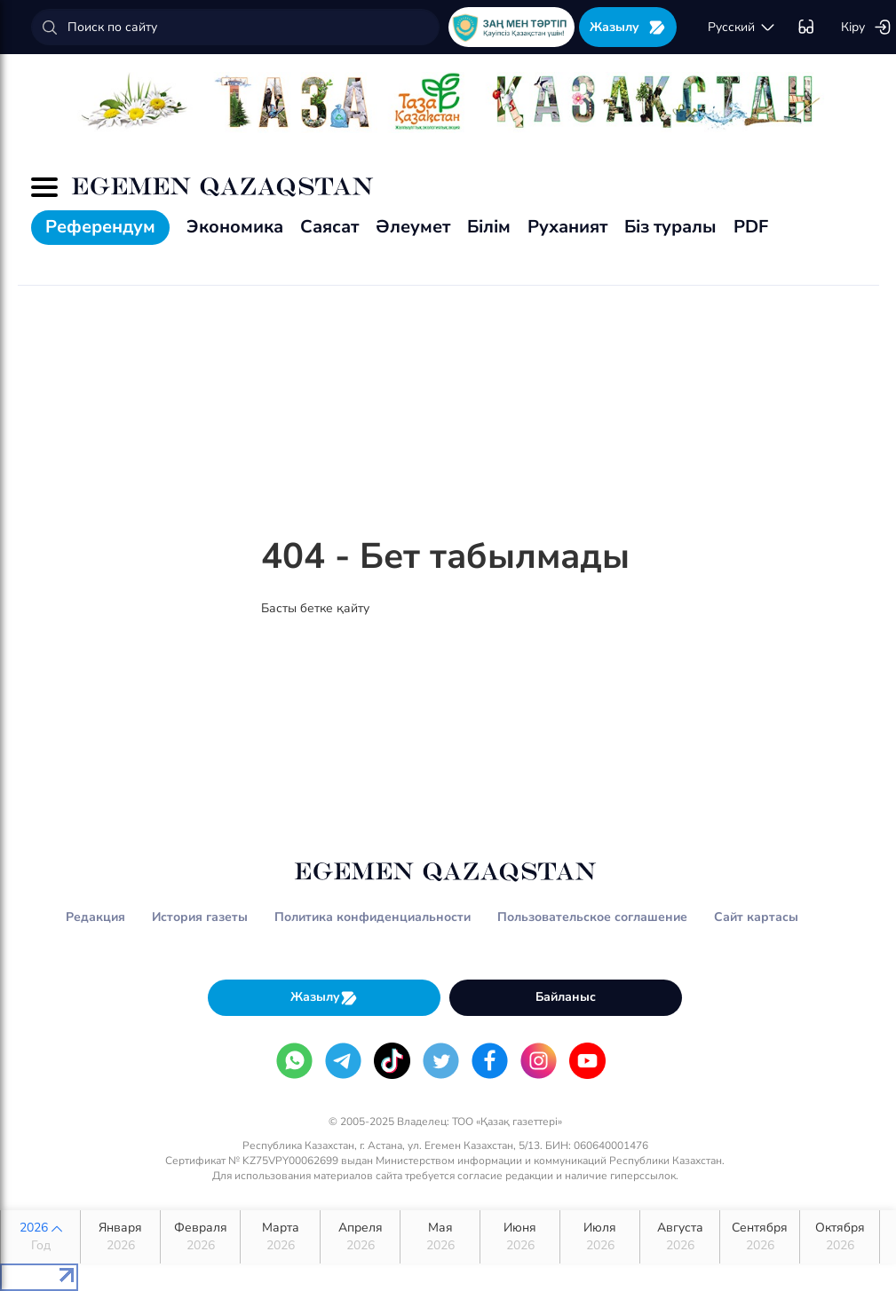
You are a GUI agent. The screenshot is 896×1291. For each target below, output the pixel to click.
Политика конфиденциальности (372, 917)
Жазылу (628, 27)
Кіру (866, 27)
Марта (280, 1237)
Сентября (759, 1237)
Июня (520, 1237)
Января (120, 1237)
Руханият (567, 227)
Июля (599, 1237)
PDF (750, 227)
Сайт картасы (756, 917)
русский (742, 27)
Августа (679, 1237)
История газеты (200, 917)
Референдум (100, 227)
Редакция (95, 917)
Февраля (200, 1237)
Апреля (360, 1237)
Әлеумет (413, 227)
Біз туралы (670, 227)
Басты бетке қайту (315, 608)
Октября (839, 1237)
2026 (40, 1237)
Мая (440, 1237)
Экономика (234, 227)
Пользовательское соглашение (592, 917)
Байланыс (565, 996)
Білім (489, 227)
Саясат (329, 227)
